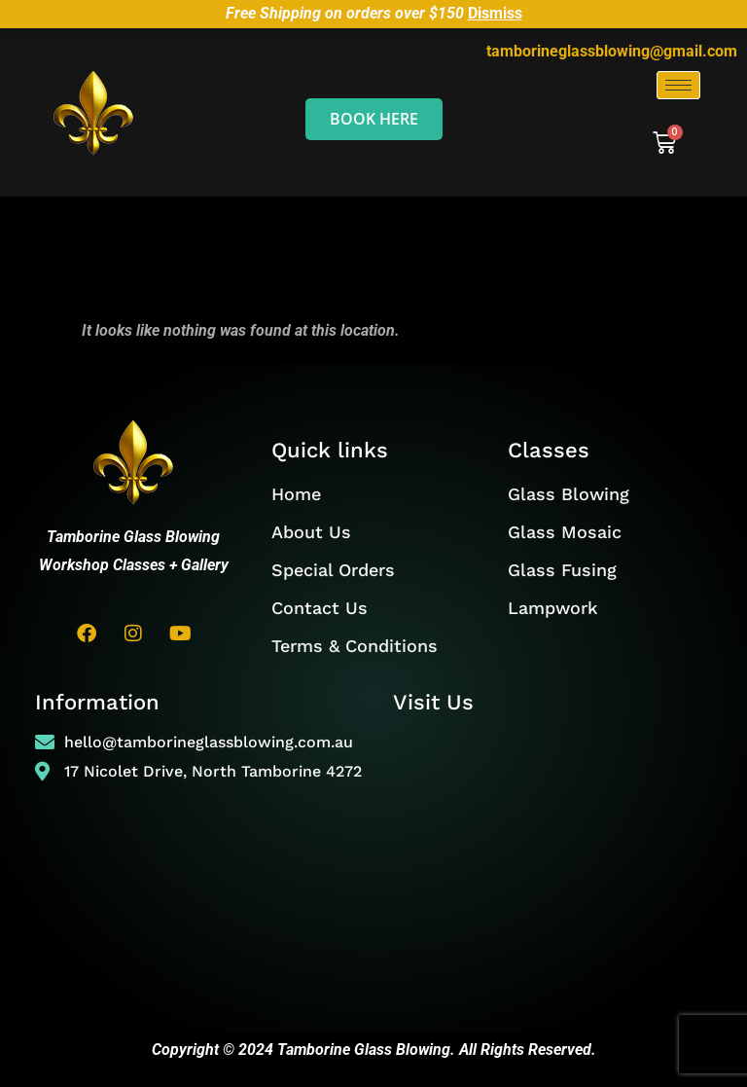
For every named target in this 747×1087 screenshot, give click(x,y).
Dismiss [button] (495, 13)
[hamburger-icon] (678, 85)
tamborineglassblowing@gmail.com (611, 51)
